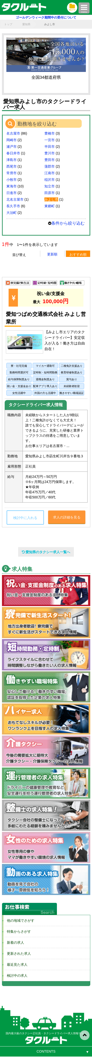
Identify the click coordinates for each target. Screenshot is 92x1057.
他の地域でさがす (18, 920)
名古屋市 (13, 133)
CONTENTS (46, 1051)
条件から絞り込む (68, 223)
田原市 (49, 193)
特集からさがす (17, 931)
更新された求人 (17, 953)
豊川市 (49, 153)
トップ (8, 24)
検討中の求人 (15, 975)
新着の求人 (13, 942)
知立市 (49, 186)
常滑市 (11, 173)
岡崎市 (11, 140)
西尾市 (11, 166)
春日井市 (13, 153)
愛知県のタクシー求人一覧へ (46, 552)
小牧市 (11, 180)
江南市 (49, 173)
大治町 (11, 213)
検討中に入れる (25, 518)
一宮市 (49, 140)
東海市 (11, 186)
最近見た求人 (15, 964)
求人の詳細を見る (66, 517)
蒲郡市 (49, 166)
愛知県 (26, 24)
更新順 (52, 254)
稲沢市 (49, 180)
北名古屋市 (15, 199)
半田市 (49, 147)
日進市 (11, 193)
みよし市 (51, 199)
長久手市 (13, 206)
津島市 (11, 160)
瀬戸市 (11, 147)
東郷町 (49, 206)
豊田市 (49, 160)
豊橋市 (49, 133)
